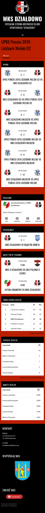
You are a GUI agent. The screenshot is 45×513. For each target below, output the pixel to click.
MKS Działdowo (22, 18)
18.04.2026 (22, 261)
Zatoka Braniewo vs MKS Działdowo (22, 290)
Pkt (40, 305)
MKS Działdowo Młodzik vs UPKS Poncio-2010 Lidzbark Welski (22, 121)
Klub (12, 305)
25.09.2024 (22, 111)
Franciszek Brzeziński (10, 367)
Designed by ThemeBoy (9, 506)
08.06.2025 (22, 71)
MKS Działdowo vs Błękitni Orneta (22, 245)
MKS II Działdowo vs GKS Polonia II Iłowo (22, 271)
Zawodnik (6, 345)
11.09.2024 (22, 131)
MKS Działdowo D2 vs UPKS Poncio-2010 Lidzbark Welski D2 (22, 101)
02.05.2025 (22, 91)
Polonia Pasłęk (16, 314)
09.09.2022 (22, 171)
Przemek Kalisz (8, 361)
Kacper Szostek (8, 350)
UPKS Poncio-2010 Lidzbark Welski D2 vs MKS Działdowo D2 (22, 81)
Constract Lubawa (17, 310)
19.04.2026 (22, 281)
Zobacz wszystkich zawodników (32, 378)
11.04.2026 (22, 236)
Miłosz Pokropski (8, 356)
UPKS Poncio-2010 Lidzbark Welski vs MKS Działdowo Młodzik (22, 141)
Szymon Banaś (7, 373)
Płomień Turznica (17, 324)
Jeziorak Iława (16, 328)
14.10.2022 (22, 151)
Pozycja (5, 305)
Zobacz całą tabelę (37, 333)
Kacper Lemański (8, 395)
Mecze (6, 55)
